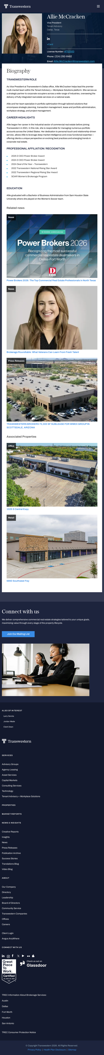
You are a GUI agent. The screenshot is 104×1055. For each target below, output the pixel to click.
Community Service (11, 908)
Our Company (9, 887)
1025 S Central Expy (18, 509)
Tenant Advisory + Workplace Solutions (21, 796)
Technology (7, 791)
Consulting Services (11, 786)
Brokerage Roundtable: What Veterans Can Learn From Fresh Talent (43, 352)
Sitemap (72, 1050)
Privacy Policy (34, 1050)
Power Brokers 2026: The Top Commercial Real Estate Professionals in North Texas (51, 280)
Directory (6, 892)
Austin (5, 1001)
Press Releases (9, 848)
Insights (6, 837)
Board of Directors (11, 903)
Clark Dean (8, 727)
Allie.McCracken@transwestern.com (74, 61)
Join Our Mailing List (18, 634)
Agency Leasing (10, 769)
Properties (9, 805)
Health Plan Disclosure (55, 1050)
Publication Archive (11, 853)
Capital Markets (9, 780)
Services (7, 755)
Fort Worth (7, 1012)
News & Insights (11, 823)
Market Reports (12, 814)
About (5, 878)
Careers (6, 924)
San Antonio (8, 1023)
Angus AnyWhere (10, 938)
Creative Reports (10, 832)
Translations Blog (10, 864)
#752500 (69, 51)
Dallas (5, 1006)
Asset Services (9, 775)
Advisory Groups (10, 764)
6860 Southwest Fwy (18, 581)
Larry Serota (8, 716)
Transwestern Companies (14, 914)
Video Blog (7, 869)
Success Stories (10, 858)
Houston (6, 1018)
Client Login (8, 933)
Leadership (7, 897)
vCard (50, 44)
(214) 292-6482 (63, 56)
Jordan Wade (9, 721)
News (4, 842)
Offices (5, 919)
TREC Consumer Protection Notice (19, 1032)
